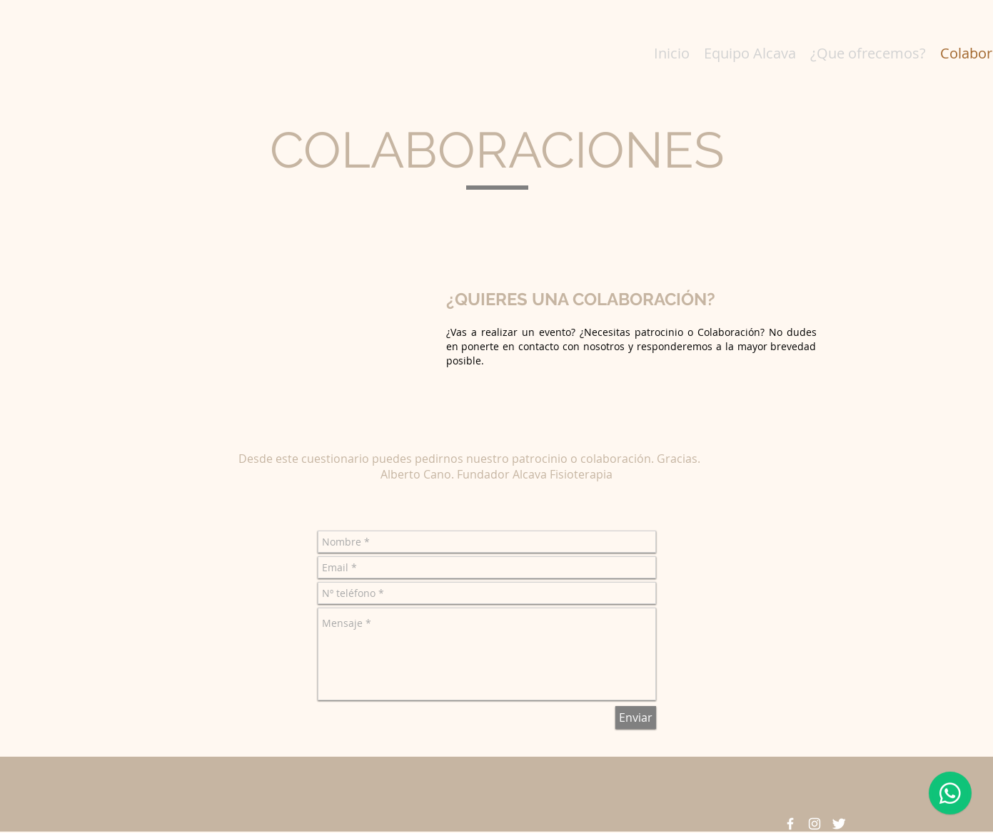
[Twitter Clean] (839, 824)
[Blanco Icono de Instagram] (814, 824)
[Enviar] (635, 717)
